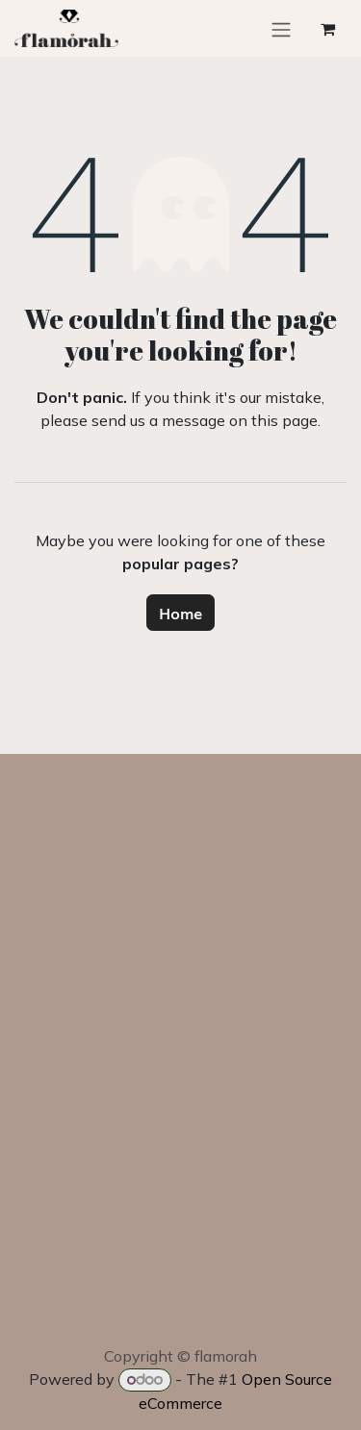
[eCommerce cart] (327, 29)
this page (284, 420)
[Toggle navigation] (281, 28)
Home (180, 612)
